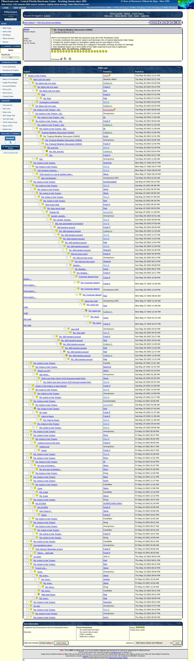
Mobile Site (7, 129)
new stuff (75, 329)
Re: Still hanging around (70, 231)
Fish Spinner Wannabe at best (49, 549)
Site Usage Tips (9, 115)
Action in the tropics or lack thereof (50, 386)
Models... (77, 265)
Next (171, 22)
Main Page (7, 28)
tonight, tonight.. (58, 216)
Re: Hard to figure (51, 420)
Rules (136, 16)
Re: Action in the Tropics (44, 163)
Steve (106, 174)
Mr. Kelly (43, 412)
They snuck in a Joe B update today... (56, 174)
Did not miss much (79, 254)
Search (5, 42)
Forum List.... (41, 568)
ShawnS (107, 250)
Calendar (145, 16)
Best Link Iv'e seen (41, 79)
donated (86, 656)
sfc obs (36, 606)
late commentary (48, 178)
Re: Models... (81, 269)
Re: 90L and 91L (56, 151)
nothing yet (44, 447)
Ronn (105, 435)
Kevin (26, 29)
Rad (105, 91)
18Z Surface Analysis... (47, 170)
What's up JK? (43, 371)
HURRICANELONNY (112, 503)
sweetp (106, 579)
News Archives (8, 38)
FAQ (130, 16)
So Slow (37, 557)
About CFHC (8, 126)
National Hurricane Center (118, 658)
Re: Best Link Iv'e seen (45, 83)
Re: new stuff (79, 333)
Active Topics (138, 13)
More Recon (7, 93)
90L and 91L (53, 148)
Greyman (107, 163)
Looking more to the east (48, 443)
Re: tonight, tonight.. (62, 220)
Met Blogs (7, 35)
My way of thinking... (46, 465)
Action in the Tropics (37, 76)
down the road (91, 301)
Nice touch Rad (52, 204)
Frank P (106, 87)
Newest (12, 67)
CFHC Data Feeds (10, 122)
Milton (126, 7)
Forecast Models (9, 86)
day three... (44, 374)
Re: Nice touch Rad (56, 208)
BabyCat (107, 367)
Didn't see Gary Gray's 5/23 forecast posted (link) (63, 378)
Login (5, 7)
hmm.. (40, 572)
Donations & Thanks (11, 70)
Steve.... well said (45, 553)
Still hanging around (66, 227)
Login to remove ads (10, 152)
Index (163, 22)
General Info (7, 105)
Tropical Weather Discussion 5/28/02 (57, 132)
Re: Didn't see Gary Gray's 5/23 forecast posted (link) (67, 382)
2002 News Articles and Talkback (49, 23)
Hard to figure (47, 416)
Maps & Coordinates (11, 79)
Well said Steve (48, 594)
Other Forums (116, 13)
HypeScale (5, 55)
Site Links (6, 109)
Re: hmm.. (44, 576)
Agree (44, 450)
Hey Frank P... (45, 511)
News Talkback (29, 23)
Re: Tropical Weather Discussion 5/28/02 (63, 140)
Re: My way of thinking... (50, 469)
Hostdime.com (116, 652)
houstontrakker (110, 182)
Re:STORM (40, 503)
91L (51, 155)
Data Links (7, 112)
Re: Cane (43, 492)
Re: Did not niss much (83, 258)
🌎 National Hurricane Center (10, 147)
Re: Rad (47, 98)
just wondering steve (42, 545)
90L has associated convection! (69, 223)
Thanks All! (54, 212)
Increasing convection (49, 102)
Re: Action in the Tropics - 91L (46, 110)
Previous (153, 22)
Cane (39, 488)
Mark (105, 477)
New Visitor (20, 7)
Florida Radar (8, 96)
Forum (5, 67)
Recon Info (7, 89)
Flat (178, 22)
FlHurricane (10, 12)
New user (108, 16)
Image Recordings (10, 82)
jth (104, 117)
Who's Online (121, 16)
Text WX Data (8, 119)
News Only (7, 31)
